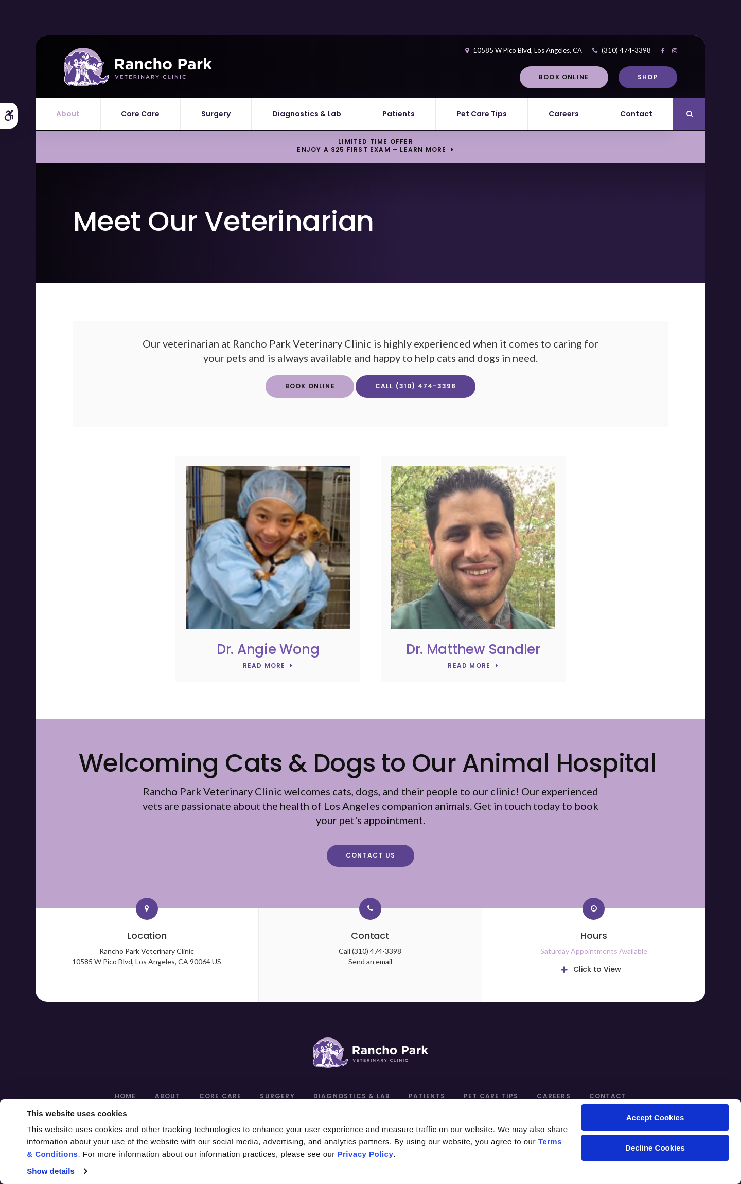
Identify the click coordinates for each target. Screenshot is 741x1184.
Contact (636, 113)
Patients (398, 113)
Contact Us (370, 855)
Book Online (554, 76)
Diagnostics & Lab (306, 113)
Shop (638, 76)
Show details (51, 1171)
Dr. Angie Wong (268, 649)
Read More (264, 666)
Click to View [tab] (597, 969)
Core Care (140, 113)
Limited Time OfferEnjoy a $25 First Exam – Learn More (371, 146)
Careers (564, 113)
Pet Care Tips (481, 113)
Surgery (216, 113)
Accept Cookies (655, 1117)
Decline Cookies (655, 1147)
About (68, 113)
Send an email (370, 961)
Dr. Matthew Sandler (473, 649)
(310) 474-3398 (617, 50)
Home (125, 1095)
